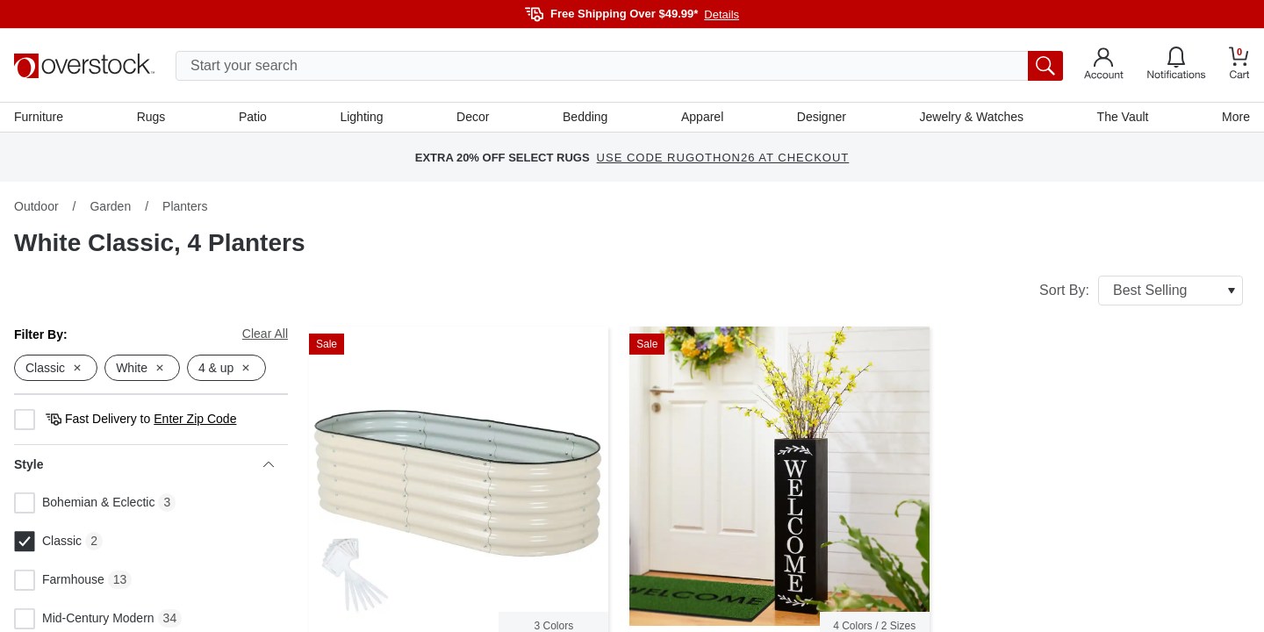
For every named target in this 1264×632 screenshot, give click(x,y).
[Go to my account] (1104, 65)
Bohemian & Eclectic (84, 503)
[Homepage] (84, 66)
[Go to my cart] (1239, 65)
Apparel (702, 117)
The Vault (1123, 117)
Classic (48, 541)
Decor (472, 117)
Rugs (151, 117)
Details (721, 14)
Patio (253, 117)
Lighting (361, 117)
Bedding (585, 117)
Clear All (265, 334)
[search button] (1045, 66)
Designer (821, 117)
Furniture (38, 117)
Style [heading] (144, 464)
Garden (110, 206)
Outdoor (36, 206)
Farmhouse (59, 580)
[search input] (619, 66)
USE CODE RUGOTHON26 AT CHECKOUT (723, 157)
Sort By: (1141, 290)
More (1236, 117)
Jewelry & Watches (971, 117)
